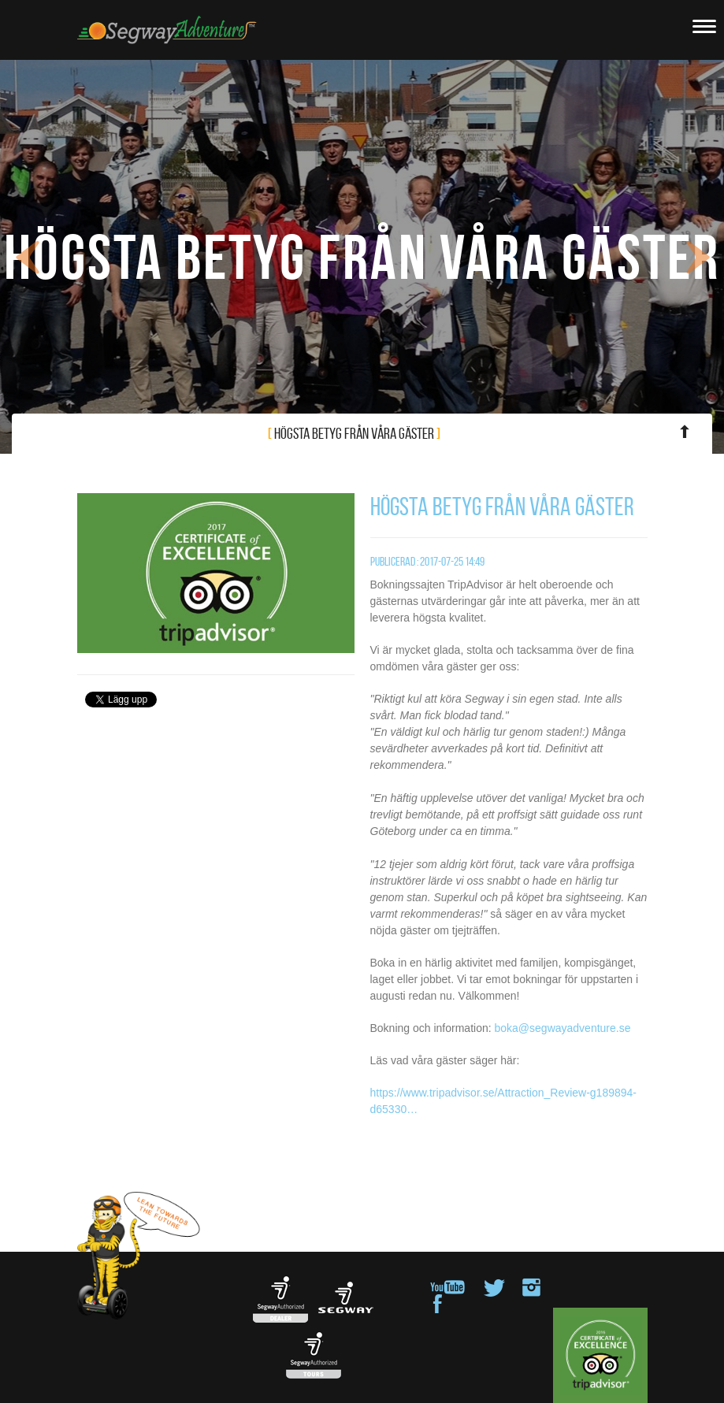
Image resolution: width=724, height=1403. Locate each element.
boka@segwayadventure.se (562, 1028)
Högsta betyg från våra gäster (483, 432)
